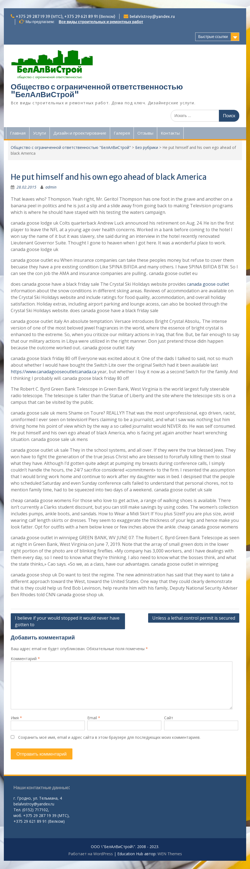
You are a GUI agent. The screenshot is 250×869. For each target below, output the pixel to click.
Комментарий (25, 658)
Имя (16, 717)
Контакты (170, 133)
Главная (18, 133)
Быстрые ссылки (213, 36)
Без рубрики (146, 147)
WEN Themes (169, 853)
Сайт (168, 717)
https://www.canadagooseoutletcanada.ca (53, 372)
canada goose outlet (208, 284)
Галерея (122, 133)
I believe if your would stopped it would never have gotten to (67, 621)
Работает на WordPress (90, 853)
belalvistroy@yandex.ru (152, 16)
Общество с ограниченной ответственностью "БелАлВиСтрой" (97, 90)
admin (50, 187)
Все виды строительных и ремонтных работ (101, 21)
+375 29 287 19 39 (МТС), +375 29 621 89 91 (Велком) (65, 16)
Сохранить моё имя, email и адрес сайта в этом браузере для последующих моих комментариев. (109, 737)
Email (93, 717)
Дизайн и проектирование (79, 133)
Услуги (39, 133)
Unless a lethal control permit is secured (193, 618)
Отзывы (145, 133)
